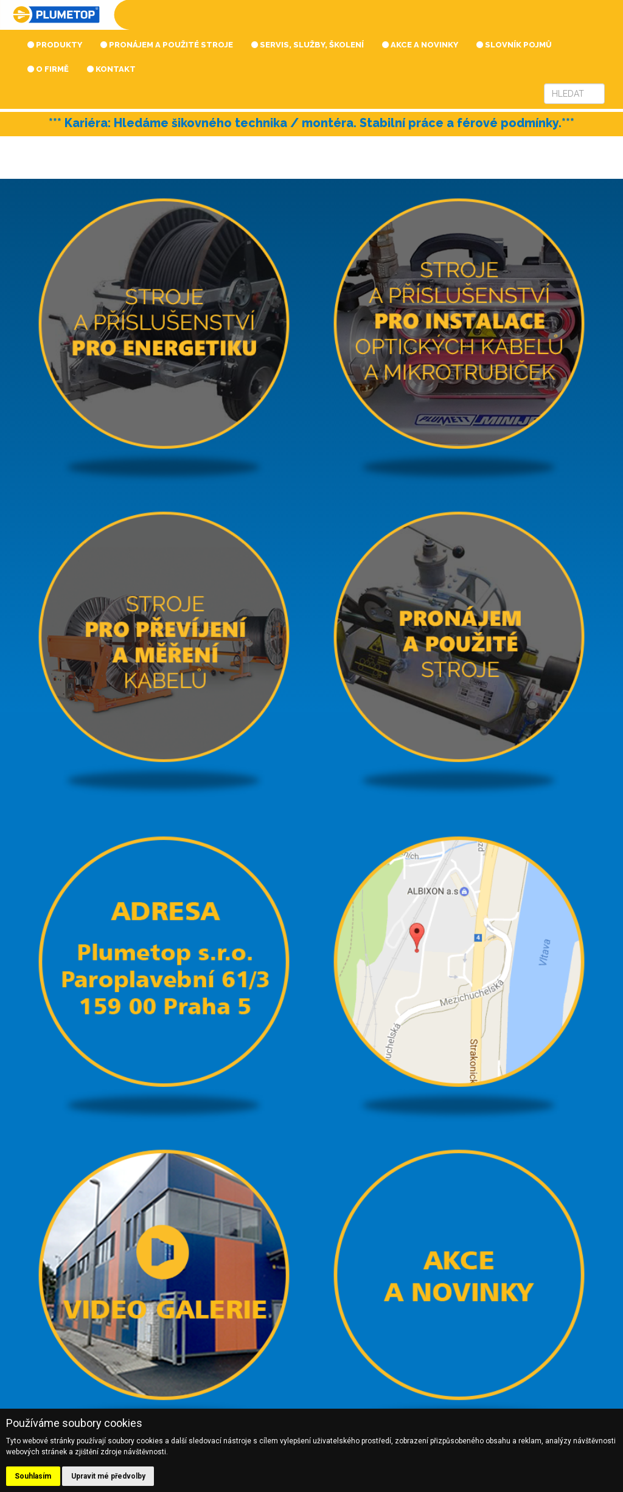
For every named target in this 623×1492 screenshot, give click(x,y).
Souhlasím (33, 1476)
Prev (50, 139)
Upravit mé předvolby (108, 1476)
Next (572, 139)
